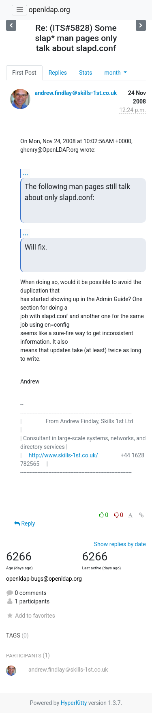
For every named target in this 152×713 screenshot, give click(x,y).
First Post (24, 72)
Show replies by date (120, 544)
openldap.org (49, 10)
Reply (24, 523)
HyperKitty (74, 703)
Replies (58, 72)
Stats (85, 72)
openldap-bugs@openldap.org (44, 578)
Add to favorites (30, 615)
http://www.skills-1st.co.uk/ (63, 455)
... (25, 173)
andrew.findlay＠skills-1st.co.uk (75, 93)
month (113, 72)
